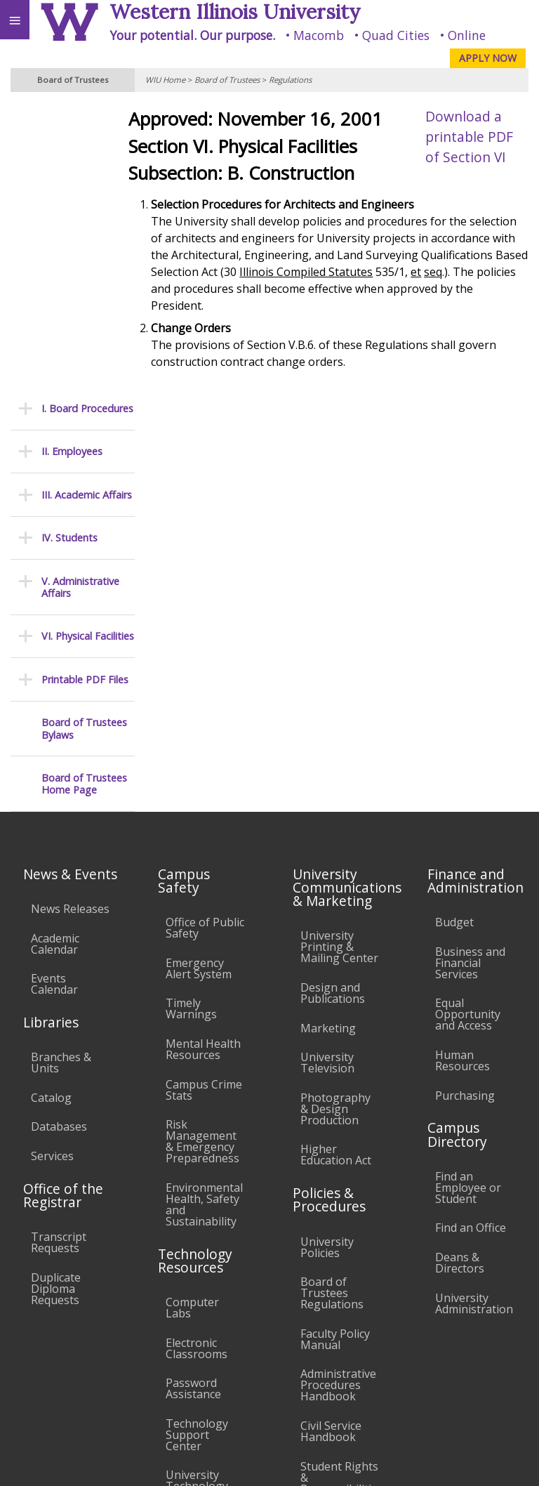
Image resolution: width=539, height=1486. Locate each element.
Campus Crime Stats (204, 800)
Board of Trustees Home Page (84, 494)
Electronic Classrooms (196, 1058)
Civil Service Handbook (330, 1141)
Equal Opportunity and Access (467, 725)
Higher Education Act (335, 865)
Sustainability (208, 1361)
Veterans (286, 1361)
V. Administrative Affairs (80, 297)
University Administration (474, 1013)
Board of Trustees (227, 79)
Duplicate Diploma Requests (56, 999)
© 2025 (240, 1462)
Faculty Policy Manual (335, 1049)
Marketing (328, 738)
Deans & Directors (459, 972)
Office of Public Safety (205, 637)
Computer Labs (192, 1017)
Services (52, 866)
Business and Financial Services (470, 673)
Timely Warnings (191, 719)
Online (467, 35)
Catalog (51, 807)
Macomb (318, 35)
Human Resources (462, 770)
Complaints (330, 1227)
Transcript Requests (58, 952)
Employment (122, 1361)
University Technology (197, 1191)
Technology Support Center (197, 1145)
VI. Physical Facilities (87, 347)
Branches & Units (61, 772)
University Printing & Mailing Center (339, 657)
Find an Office (470, 938)
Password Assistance (193, 1098)
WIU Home (165, 79)
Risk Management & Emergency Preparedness (202, 851)
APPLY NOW (488, 58)
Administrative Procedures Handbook (338, 1095)
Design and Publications (332, 703)
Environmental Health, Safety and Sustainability (204, 914)
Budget (454, 632)
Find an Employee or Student (468, 897)
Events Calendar (54, 693)
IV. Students (69, 248)
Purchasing (465, 805)
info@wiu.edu (414, 1433)
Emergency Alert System (199, 678)
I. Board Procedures (87, 118)
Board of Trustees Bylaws (84, 439)
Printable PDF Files (84, 389)
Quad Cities (396, 35)
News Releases (70, 618)
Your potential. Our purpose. (192, 35)
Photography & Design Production (335, 819)
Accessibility (40, 1361)
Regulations (290, 79)
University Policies (327, 957)
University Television (327, 772)
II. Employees (71, 162)
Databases (59, 837)
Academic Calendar (55, 653)
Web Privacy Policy (501, 1462)
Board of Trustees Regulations (332, 1003)
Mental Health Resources (203, 759)
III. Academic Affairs (86, 205)
